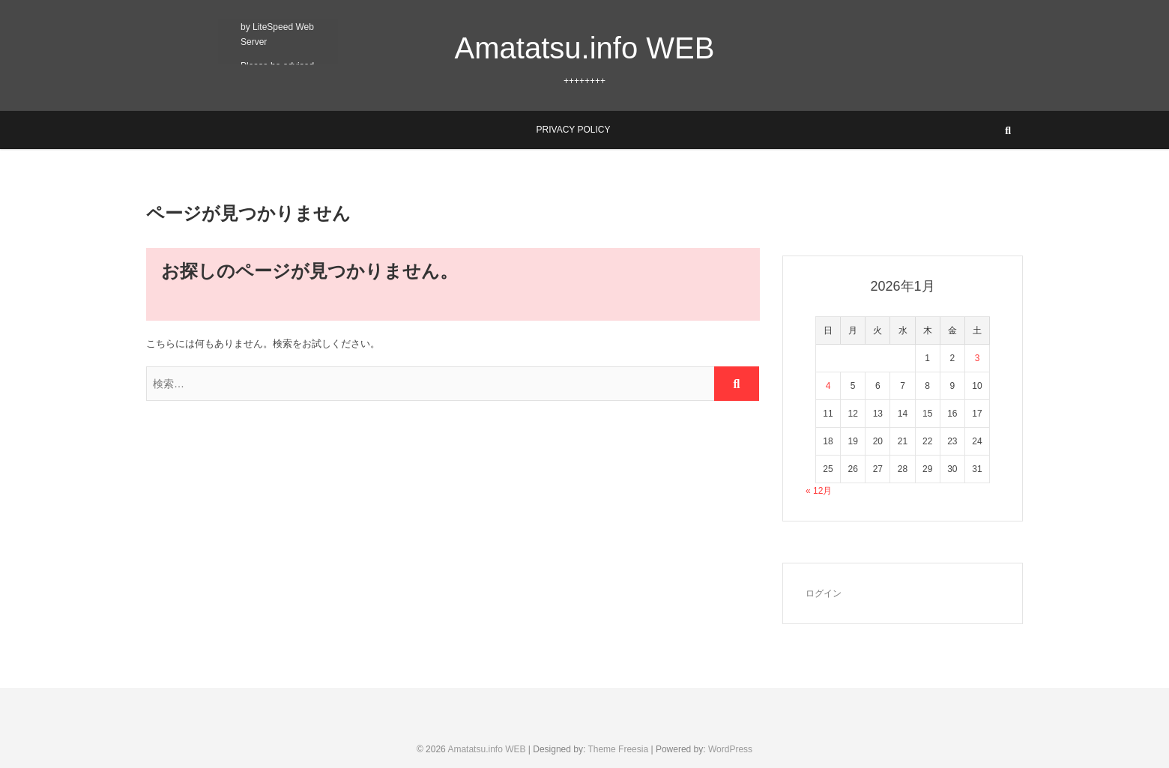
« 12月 (819, 491)
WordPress (730, 749)
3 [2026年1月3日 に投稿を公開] (977, 358)
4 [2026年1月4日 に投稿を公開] (828, 386)
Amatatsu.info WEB (585, 47)
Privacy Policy (574, 129)
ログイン (824, 593)
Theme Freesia (617, 749)
